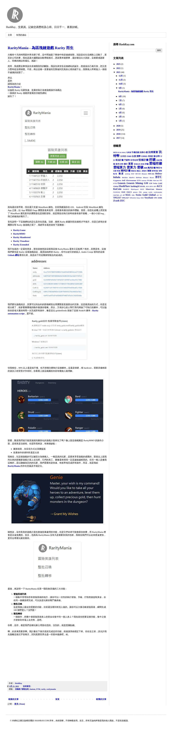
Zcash (116, 200)
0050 (115, 152)
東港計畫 (152, 156)
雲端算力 (119, 167)
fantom (32, 689)
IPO (155, 186)
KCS (159, 186)
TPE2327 (125, 198)
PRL (140, 192)
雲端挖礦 (155, 163)
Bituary (145, 177)
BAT (132, 174)
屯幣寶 (128, 152)
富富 (130, 163)
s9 (123, 195)
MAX (142, 189)
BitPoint (139, 177)
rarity (43, 689)
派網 (158, 160)
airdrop (127, 174)
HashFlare (124, 186)
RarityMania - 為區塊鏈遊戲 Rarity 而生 (41, 48)
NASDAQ (116, 192)
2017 (118, 138)
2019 (118, 130)
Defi (123, 180)
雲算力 (131, 167)
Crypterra (117, 180)
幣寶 (118, 171)
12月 (121, 76)
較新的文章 (13, 699)
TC (161, 195)
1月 (120, 121)
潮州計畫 (126, 170)
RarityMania (14, 87)
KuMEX (126, 189)
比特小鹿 (144, 152)
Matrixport (134, 189)
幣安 (158, 168)
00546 (119, 152)
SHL (133, 195)
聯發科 (144, 171)
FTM (38, 689)
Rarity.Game (19, 230)
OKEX (129, 192)
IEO (147, 186)
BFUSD (138, 174)
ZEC (122, 200)
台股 (134, 156)
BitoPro (131, 177)
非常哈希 (134, 160)
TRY (142, 198)
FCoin (149, 180)
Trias (138, 198)
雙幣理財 (155, 171)
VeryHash (148, 198)
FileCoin (156, 180)
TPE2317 (117, 198)
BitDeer (158, 174)
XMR (160, 198)
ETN (139, 180)
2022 (118, 68)
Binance (144, 174)
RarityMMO (19, 233)
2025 (118, 64)
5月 (120, 109)
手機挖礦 (135, 152)
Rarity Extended (21, 244)
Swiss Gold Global (146, 195)
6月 (120, 104)
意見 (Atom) (19, 704)
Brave (152, 177)
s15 (121, 195)
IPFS (151, 186)
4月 (120, 113)
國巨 (126, 164)
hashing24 (135, 186)
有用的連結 (21, 35)
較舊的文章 (101, 699)
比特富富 (153, 152)
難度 (121, 174)
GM (146, 183)
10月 (121, 84)
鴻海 (149, 171)
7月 (120, 100)
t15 (158, 195)
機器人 (139, 171)
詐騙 (147, 164)
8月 (120, 96)
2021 (118, 72)
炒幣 (158, 156)
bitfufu (116, 177)
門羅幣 (127, 160)
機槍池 (133, 171)
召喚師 (17, 689)
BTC (158, 177)
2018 (118, 134)
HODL (142, 186)
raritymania (51, 689)
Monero (159, 189)
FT (161, 180)
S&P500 (116, 195)
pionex (135, 192)
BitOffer (125, 177)
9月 (120, 88)
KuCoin (117, 189)
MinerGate (150, 189)
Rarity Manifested (22, 237)
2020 (118, 126)
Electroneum (131, 180)
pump (145, 192)
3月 (120, 117)
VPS (155, 198)
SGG (127, 195)
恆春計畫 (143, 160)
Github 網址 (13, 255)
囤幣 (139, 156)
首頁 (57, 699)
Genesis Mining (135, 183)
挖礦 (152, 159)
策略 (142, 164)
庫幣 (121, 164)
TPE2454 (133, 198)
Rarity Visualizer (21, 241)
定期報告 (144, 156)
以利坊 (123, 156)
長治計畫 (119, 160)
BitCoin (151, 174)
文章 (10, 35)
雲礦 (140, 167)
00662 (124, 152)
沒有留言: (27, 686)
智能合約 (25, 689)
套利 (118, 164)
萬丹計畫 (152, 168)
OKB (123, 192)
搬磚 (145, 168)
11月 (121, 80)
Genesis (122, 183)
